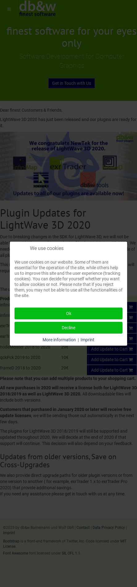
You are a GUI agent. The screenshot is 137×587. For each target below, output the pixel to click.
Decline (68, 327)
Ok (68, 313)
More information (59, 339)
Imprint (87, 339)
